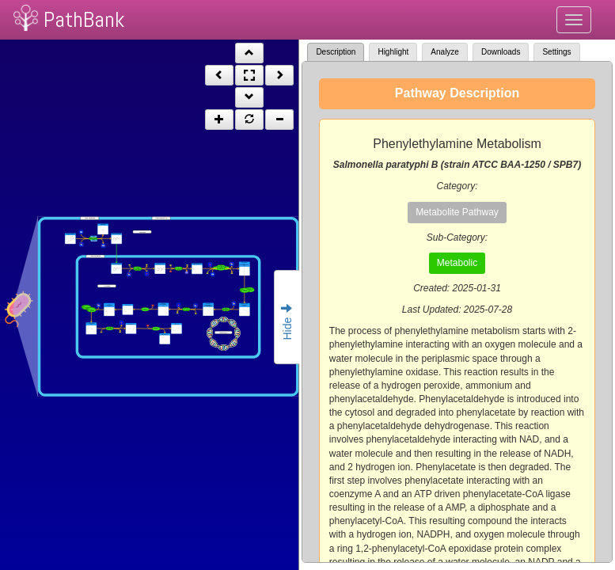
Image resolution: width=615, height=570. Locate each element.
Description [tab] (335, 52)
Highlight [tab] (393, 52)
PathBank (84, 19)
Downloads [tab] (500, 52)
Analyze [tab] (445, 52)
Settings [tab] (556, 52)
